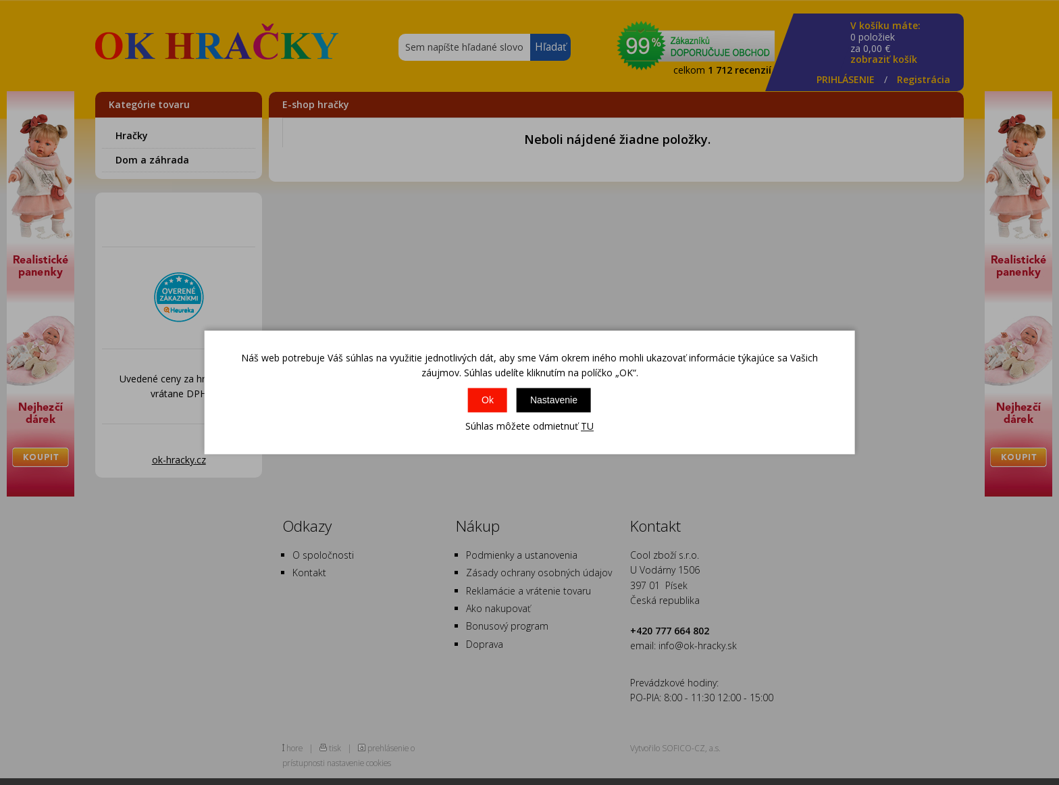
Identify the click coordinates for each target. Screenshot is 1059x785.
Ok (488, 400)
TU (587, 426)
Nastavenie (553, 400)
